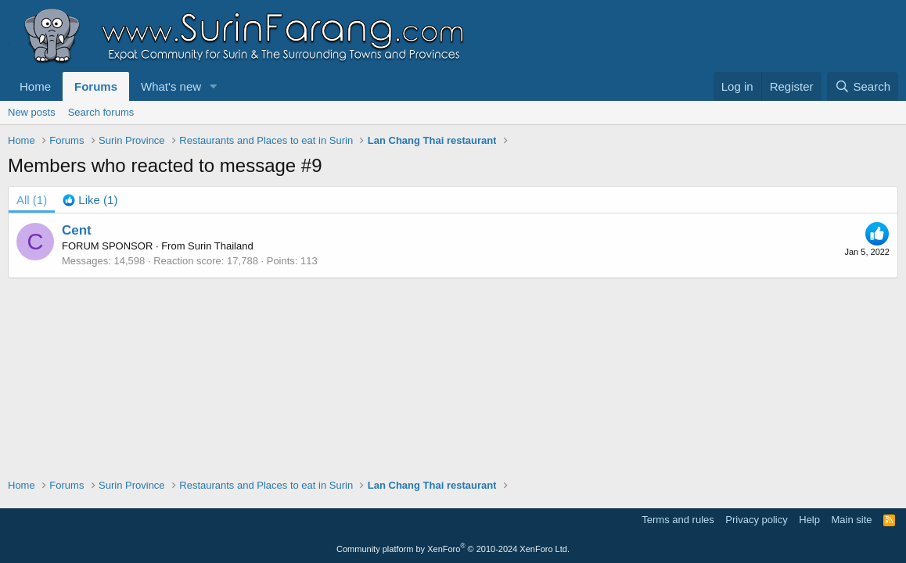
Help (809, 519)
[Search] (862, 86)
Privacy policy (756, 519)
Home (35, 86)
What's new (171, 86)
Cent (77, 230)
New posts (32, 112)
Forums (95, 86)
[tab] (90, 200)
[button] (214, 86)
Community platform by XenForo (453, 549)
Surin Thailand (220, 246)
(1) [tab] (31, 199)
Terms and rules (678, 519)
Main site (852, 519)
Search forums (101, 112)
